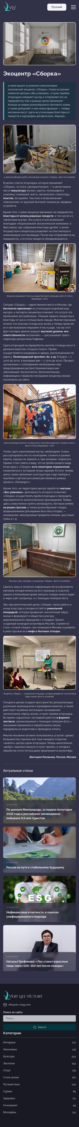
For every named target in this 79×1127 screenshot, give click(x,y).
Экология (39, 1063)
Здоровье (39, 1098)
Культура (39, 1056)
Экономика (39, 1049)
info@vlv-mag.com (17, 1005)
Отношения (39, 1105)
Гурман (39, 1091)
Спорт (39, 1070)
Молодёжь (39, 1112)
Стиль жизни (39, 1077)
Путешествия (39, 1084)
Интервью (39, 1042)
